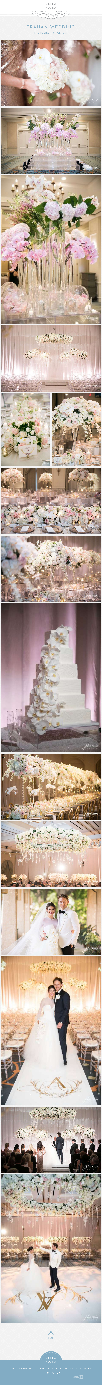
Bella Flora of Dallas (51, 11)
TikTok (58, 1373)
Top (51, 1338)
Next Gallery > (98, 25)
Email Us (86, 1369)
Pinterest (53, 1373)
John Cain (62, 32)
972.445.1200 (67, 1369)
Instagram (48, 1373)
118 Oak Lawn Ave (21, 1369)
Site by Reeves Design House (78, 1377)
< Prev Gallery (4, 25)
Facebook (43, 1373)
